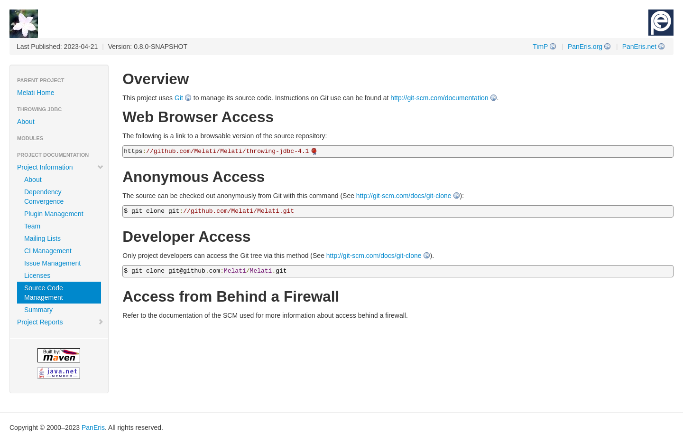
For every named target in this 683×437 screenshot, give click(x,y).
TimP (540, 46)
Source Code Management (43, 292)
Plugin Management (53, 214)
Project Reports (60, 322)
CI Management (48, 251)
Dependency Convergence (44, 196)
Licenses (37, 275)
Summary (38, 310)
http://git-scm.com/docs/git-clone (404, 196)
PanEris (93, 427)
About (26, 121)
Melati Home (36, 92)
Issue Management (52, 263)
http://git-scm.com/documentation (439, 98)
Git (179, 98)
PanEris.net (639, 46)
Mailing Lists (42, 238)
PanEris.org (585, 46)
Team (32, 226)
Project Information (60, 167)
